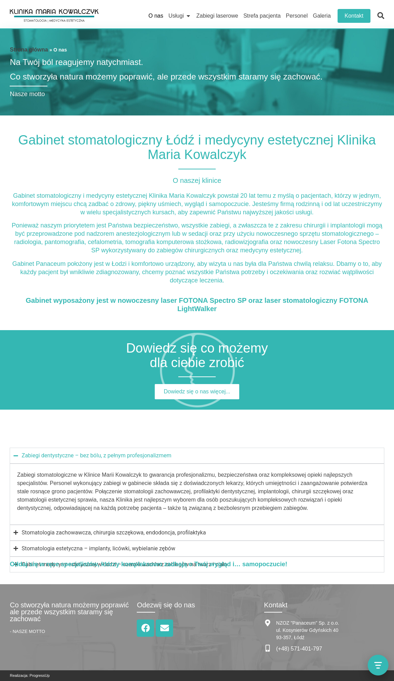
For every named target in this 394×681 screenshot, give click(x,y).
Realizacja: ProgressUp (30, 675)
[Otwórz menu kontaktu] (378, 665)
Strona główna (29, 50)
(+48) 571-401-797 (299, 649)
